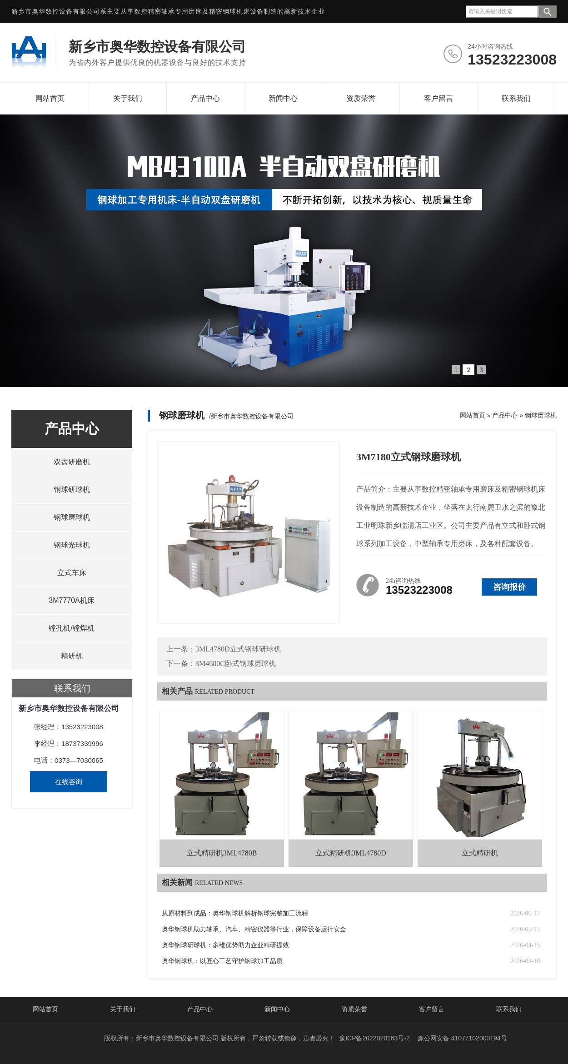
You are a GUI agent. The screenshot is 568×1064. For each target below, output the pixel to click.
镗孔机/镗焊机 (71, 628)
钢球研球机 (72, 489)
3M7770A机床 (72, 600)
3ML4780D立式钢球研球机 (238, 649)
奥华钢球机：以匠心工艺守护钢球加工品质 (222, 961)
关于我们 (127, 98)
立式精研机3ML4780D (350, 853)
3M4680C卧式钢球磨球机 (235, 663)
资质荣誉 (360, 98)
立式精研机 (480, 853)
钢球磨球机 (72, 517)
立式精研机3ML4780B (222, 853)
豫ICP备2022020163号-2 (374, 1038)
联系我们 (516, 98)
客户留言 (438, 98)
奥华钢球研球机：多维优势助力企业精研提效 (225, 945)
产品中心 (205, 98)
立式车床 (71, 573)
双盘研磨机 (72, 462)
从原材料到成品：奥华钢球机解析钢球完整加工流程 (235, 913)
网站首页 (50, 98)
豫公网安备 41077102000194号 (462, 1038)
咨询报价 (509, 587)
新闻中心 (283, 98)
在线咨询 (68, 782)
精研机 (72, 656)
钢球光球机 (72, 545)
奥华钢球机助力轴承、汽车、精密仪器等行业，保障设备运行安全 (254, 929)
